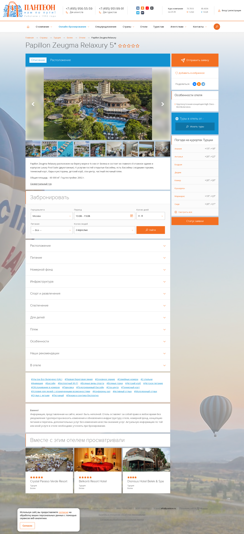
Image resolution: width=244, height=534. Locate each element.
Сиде (195, 204)
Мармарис (195, 196)
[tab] (38, 60)
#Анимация (37, 383)
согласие (63, 512)
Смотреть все (185, 212)
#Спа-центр (112, 387)
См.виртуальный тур (41, 183)
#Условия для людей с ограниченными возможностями (60, 391)
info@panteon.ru (168, 508)
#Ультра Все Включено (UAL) (46, 379)
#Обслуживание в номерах (45, 387)
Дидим (178, 172)
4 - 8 (140, 215)
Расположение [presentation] (60, 60)
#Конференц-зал (101, 391)
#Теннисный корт (130, 387)
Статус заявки (195, 221)
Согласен (27, 525)
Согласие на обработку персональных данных (122, 519)
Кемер (195, 180)
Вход (229, 10)
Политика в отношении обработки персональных (122, 514)
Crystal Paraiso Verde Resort (48, 481)
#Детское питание (153, 383)
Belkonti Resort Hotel (93, 481)
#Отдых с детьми (40, 395)
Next (162, 104)
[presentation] (29, 148)
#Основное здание (105, 379)
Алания (195, 149)
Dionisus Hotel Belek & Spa (145, 481)
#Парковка (68, 387)
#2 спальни (146, 379)
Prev (33, 104)
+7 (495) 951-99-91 (111, 9)
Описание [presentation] (38, 60)
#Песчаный (58, 395)
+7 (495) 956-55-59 (79, 9)
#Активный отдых (122, 391)
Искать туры (195, 126)
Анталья (195, 156)
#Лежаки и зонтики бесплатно (82, 395)
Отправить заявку (195, 60)
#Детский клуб (133, 383)
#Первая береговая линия (79, 379)
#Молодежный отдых (145, 391)
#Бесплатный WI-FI (68, 383)
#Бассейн (50, 383)
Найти (151, 229)
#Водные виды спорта (92, 383)
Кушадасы (180, 188)
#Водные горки (115, 383)
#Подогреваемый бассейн (90, 387)
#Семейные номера (127, 379)
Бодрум (178, 164)
